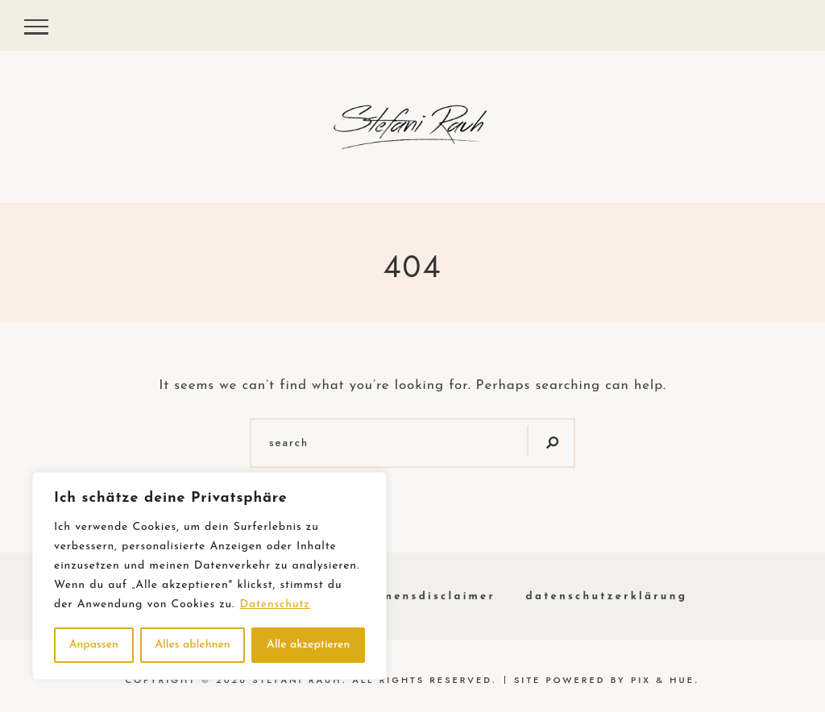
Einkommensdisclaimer (413, 596)
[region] (209, 576)
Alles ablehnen (192, 645)
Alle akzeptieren (308, 645)
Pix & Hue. (665, 679)
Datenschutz (275, 604)
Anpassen (93, 645)
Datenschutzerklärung (607, 596)
